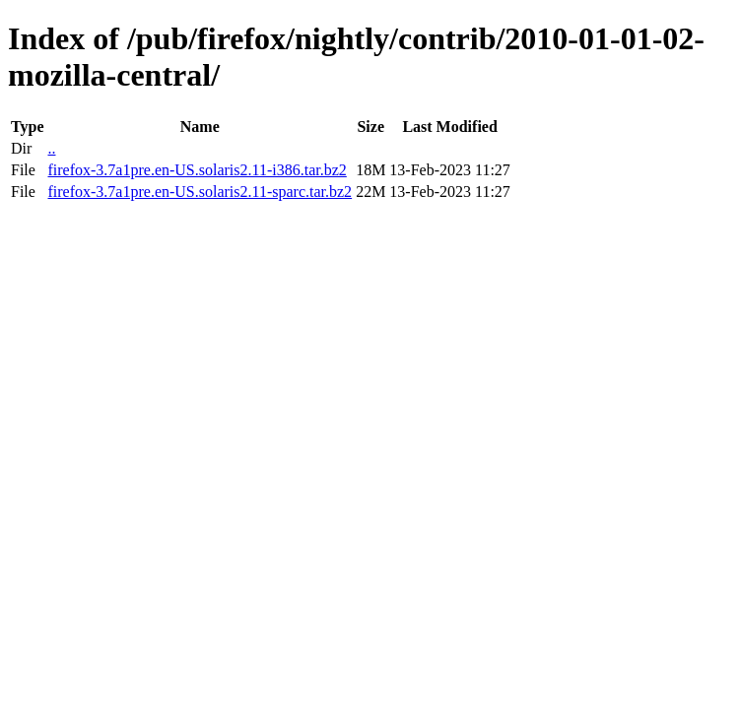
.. (51, 148)
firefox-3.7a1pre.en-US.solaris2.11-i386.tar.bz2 (196, 169)
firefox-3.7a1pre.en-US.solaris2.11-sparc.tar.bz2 (199, 191)
